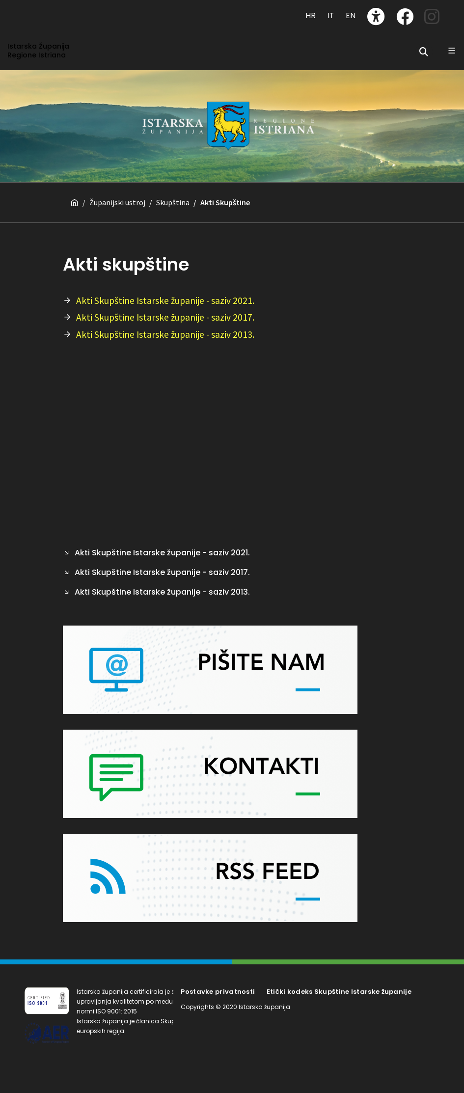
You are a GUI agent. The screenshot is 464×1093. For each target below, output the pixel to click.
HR (310, 15)
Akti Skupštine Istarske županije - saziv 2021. (165, 300)
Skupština (173, 202)
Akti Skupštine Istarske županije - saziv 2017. (165, 317)
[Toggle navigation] (35, 11)
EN (350, 15)
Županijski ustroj (117, 202)
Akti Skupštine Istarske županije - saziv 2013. (165, 334)
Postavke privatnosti (218, 991)
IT (331, 15)
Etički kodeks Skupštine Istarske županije (339, 991)
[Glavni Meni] (451, 50)
